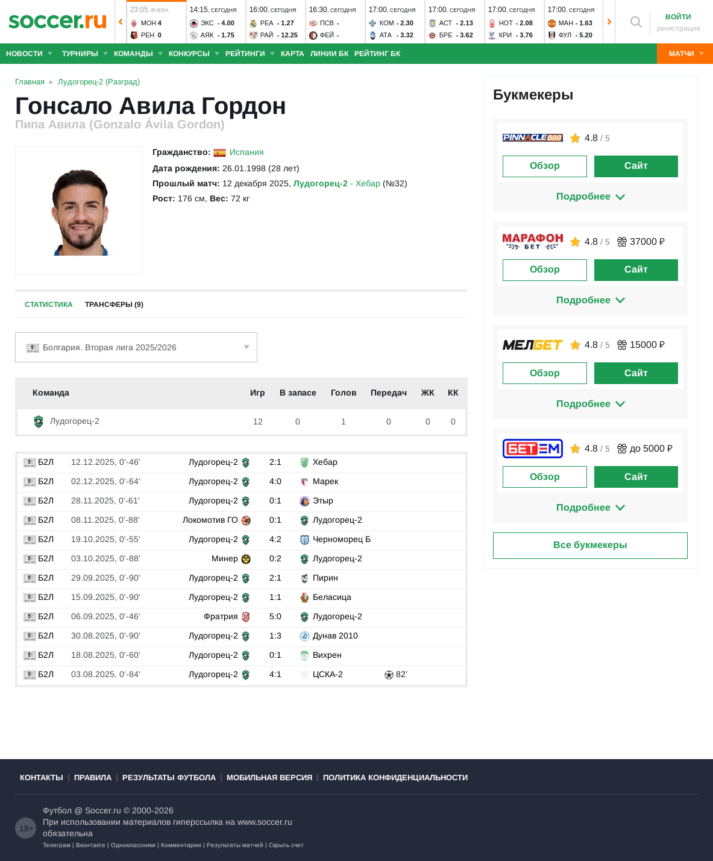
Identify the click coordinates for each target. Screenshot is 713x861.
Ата (386, 35)
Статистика (49, 304)
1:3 (275, 635)
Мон (149, 23)
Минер (225, 558)
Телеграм (57, 845)
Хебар (325, 462)
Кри (505, 35)
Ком (387, 23)
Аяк (207, 35)
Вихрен (327, 655)
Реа (267, 23)
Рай (267, 35)
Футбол (57, 810)
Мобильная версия (269, 777)
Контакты (41, 777)
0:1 (275, 500)
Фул (565, 35)
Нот (506, 23)
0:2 (275, 558)
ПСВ (327, 23)
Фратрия (221, 616)
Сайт (636, 165)
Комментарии (181, 845)
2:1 (275, 462)
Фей (327, 35)
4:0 (275, 481)
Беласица (332, 597)
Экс (207, 23)
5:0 (275, 616)
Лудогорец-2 (66, 421)
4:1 (275, 674)
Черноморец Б (342, 539)
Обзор (545, 165)
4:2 (275, 539)
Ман (566, 23)
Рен (148, 35)
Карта (292, 53)
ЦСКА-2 (328, 674)
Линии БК (329, 53)
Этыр (323, 500)
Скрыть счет (286, 845)
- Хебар (337, 183)
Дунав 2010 (335, 635)
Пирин (325, 577)
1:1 (275, 597)
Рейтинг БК (377, 53)
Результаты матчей (235, 845)
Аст (445, 23)
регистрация (678, 28)
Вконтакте (90, 845)
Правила (93, 777)
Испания (247, 152)
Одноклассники (133, 845)
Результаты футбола (169, 777)
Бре (446, 35)
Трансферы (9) (114, 304)
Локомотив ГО (210, 520)
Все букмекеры (590, 545)
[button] (121, 21)
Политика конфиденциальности (395, 777)
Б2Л (39, 462)
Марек (325, 481)
